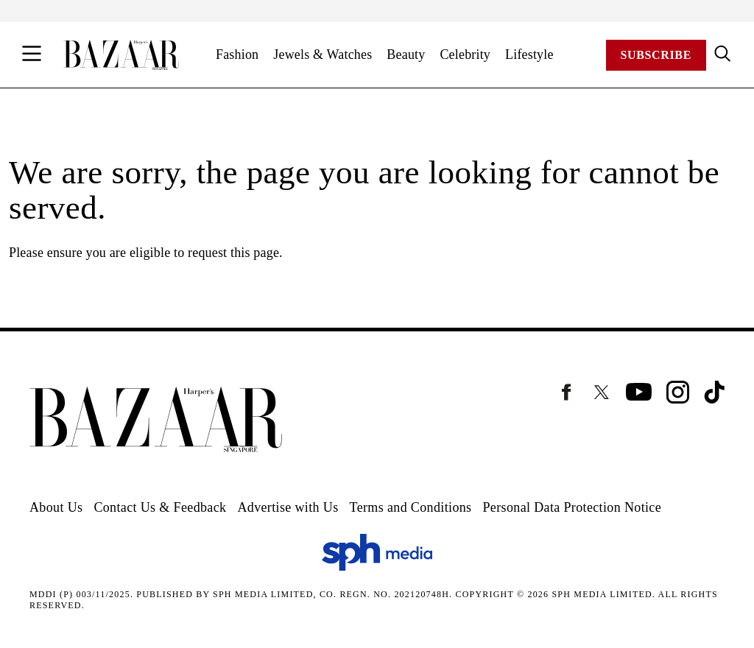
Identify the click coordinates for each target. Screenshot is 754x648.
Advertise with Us (287, 507)
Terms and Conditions (411, 507)
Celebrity (465, 54)
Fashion (237, 54)
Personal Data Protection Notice (571, 507)
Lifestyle (529, 54)
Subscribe (656, 55)
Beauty (406, 54)
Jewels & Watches (322, 54)
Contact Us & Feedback (160, 507)
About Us (55, 507)
